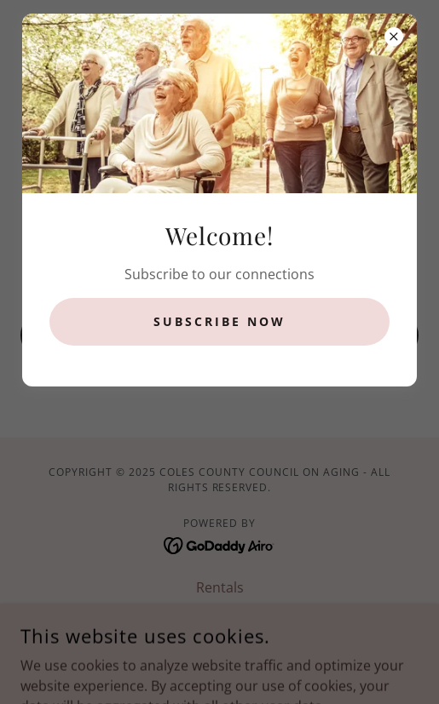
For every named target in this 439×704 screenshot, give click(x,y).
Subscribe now (219, 321)
